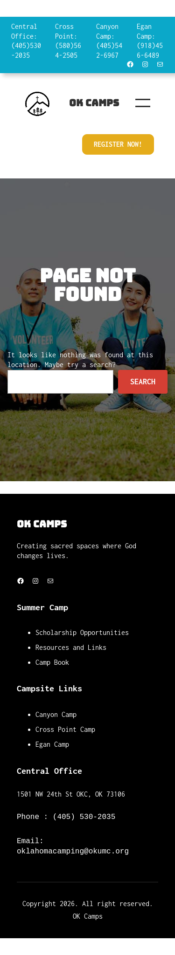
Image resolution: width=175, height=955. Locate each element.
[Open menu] (143, 103)
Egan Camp (52, 744)
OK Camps (94, 102)
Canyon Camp (56, 714)
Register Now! (118, 144)
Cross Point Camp (65, 729)
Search (142, 381)
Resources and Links (70, 647)
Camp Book (52, 662)
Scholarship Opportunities (82, 632)
